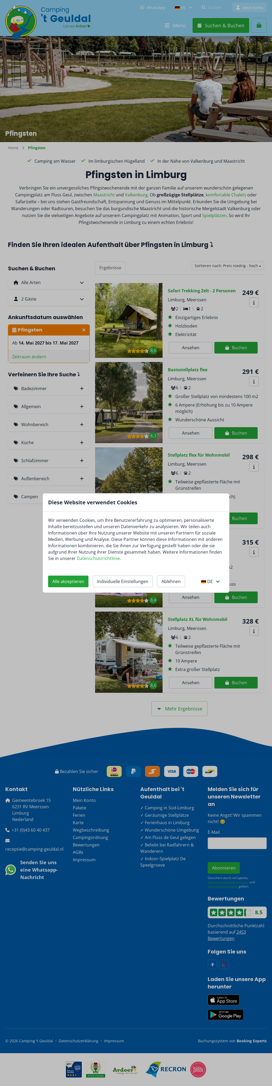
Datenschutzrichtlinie (98, 558)
